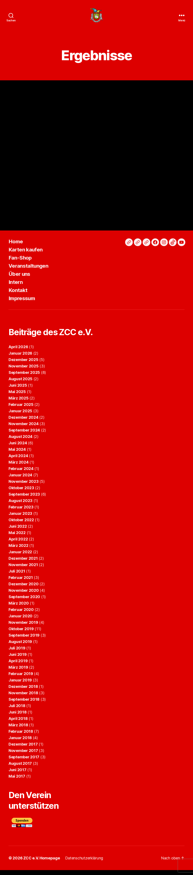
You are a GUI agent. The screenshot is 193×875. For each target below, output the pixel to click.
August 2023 (20, 505)
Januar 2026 (20, 358)
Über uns (19, 279)
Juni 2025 (18, 390)
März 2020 (19, 608)
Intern (16, 287)
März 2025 (19, 403)
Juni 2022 (18, 531)
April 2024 (18, 460)
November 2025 (24, 371)
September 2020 (24, 601)
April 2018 (18, 723)
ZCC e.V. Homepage (41, 863)
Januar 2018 (20, 742)
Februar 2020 (21, 614)
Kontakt (18, 295)
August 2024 (20, 441)
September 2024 (24, 435)
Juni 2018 (18, 717)
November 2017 (23, 755)
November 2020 (24, 595)
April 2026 (18, 351)
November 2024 (24, 428)
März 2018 (18, 730)
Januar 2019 (20, 685)
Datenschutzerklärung (84, 863)
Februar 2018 (21, 736)
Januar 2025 (20, 416)
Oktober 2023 (21, 492)
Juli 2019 (17, 653)
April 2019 (18, 666)
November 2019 (23, 627)
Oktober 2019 (21, 633)
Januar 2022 (20, 557)
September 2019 (24, 640)
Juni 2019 (18, 659)
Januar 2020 (20, 621)
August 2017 (20, 768)
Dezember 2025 (23, 364)
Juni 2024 (18, 448)
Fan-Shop (20, 263)
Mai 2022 (17, 537)
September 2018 (24, 704)
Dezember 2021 (23, 563)
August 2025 (20, 384)
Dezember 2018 (23, 691)
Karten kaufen (25, 254)
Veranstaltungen (28, 271)
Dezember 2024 (23, 422)
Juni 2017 (17, 774)
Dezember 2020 (24, 589)
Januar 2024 (20, 480)
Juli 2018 (17, 710)
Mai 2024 (17, 454)
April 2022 (18, 544)
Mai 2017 (17, 781)
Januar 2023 (20, 518)
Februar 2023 (21, 512)
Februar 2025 (21, 409)
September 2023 (24, 499)
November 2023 (24, 486)
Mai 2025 (17, 396)
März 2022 (18, 550)
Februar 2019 (21, 678)
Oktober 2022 (21, 525)
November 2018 (23, 698)
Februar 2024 (21, 473)
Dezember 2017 (23, 749)
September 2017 (24, 762)
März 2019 (18, 672)
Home (16, 246)
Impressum (22, 303)
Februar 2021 (21, 582)
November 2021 (23, 569)
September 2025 (24, 377)
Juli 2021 (17, 576)
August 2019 (20, 646)
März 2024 (19, 467)
